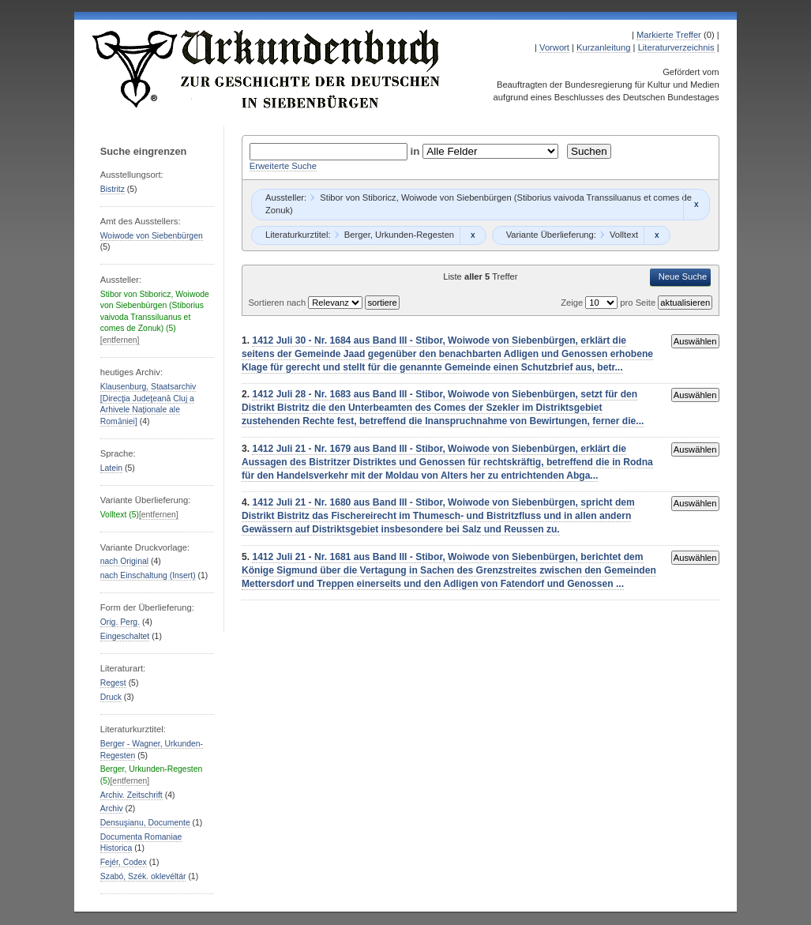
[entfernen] (120, 340)
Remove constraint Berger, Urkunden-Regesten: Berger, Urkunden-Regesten (473, 235)
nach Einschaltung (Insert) (148, 575)
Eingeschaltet (124, 636)
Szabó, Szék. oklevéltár (143, 876)
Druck (111, 697)
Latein (111, 468)
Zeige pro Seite (609, 302)
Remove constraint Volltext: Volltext (657, 235)
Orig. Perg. (120, 622)
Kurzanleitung (603, 47)
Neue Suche (683, 276)
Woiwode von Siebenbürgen (151, 235)
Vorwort (554, 47)
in (417, 151)
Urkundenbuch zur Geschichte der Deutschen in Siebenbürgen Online (267, 68)
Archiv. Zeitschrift (131, 795)
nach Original (124, 561)
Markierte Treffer (668, 34)
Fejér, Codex (123, 862)
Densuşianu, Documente (145, 822)
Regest (113, 683)
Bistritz (112, 189)
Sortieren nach (278, 302)
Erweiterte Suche (283, 166)
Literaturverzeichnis (676, 47)
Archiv (111, 808)
